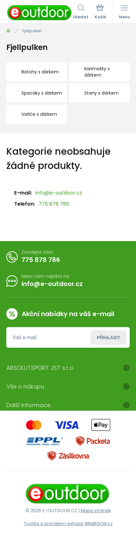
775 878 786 (53, 204)
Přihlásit (108, 337)
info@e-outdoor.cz (58, 192)
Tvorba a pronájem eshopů (54, 523)
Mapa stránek (96, 510)
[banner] (39, 12)
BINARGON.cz (99, 523)
